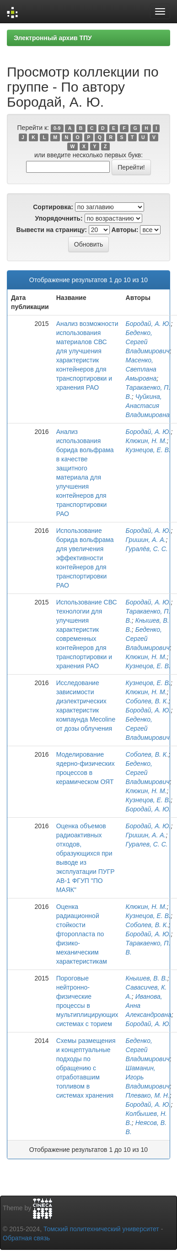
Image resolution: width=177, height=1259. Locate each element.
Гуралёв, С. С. (147, 548)
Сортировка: (53, 207)
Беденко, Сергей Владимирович (148, 342)
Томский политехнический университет (101, 1229)
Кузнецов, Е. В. (148, 450)
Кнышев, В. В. (146, 978)
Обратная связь (26, 1238)
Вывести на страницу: (51, 229)
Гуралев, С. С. (147, 844)
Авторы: (125, 229)
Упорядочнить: (58, 218)
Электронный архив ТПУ (53, 37)
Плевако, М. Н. (148, 1095)
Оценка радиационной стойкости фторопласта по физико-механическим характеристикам (81, 934)
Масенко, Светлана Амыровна (141, 369)
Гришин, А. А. (146, 539)
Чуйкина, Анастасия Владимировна (148, 405)
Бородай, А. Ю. (148, 323)
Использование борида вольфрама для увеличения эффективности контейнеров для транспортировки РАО (85, 558)
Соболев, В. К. (147, 701)
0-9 (57, 128)
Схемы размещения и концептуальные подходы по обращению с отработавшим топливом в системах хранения (86, 1068)
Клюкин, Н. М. (146, 440)
